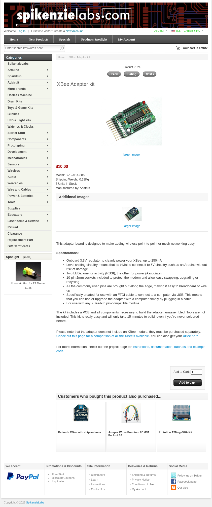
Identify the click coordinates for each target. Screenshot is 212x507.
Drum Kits (15, 101)
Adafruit (13, 82)
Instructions (98, 484)
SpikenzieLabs (18, 63)
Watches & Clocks (21, 126)
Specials (64, 39)
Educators (15, 214)
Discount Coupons (63, 477)
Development (17, 152)
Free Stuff (58, 474)
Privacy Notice (141, 479)
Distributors (98, 474)
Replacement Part (20, 240)
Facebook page (187, 481)
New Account (74, 30)
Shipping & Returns (144, 474)
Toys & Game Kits (20, 108)
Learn (94, 479)
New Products (38, 39)
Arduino (13, 70)
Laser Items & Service (23, 221)
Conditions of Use (143, 484)
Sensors (13, 164)
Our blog (183, 487)
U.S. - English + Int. (185, 30)
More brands (17, 89)
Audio (12, 177)
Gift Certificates (19, 246)
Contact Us (97, 489)
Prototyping (16, 145)
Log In (21, 30)
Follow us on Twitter (190, 475)
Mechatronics (17, 158)
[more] (26, 257)
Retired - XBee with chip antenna (79, 432)
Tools (11, 202)
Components (17, 139)
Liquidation (58, 481)
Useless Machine (20, 95)
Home (14, 39)
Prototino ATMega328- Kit (175, 432)
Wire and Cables (19, 189)
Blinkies (13, 114)
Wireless (14, 170)
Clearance (15, 233)
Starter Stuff (16, 133)
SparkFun (14, 76)
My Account (126, 39)
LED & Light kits (19, 120)
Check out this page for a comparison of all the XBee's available (102, 336)
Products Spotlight (94, 39)
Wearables (15, 183)
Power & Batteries (20, 196)
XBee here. (191, 336)
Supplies (14, 208)
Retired (13, 227)
